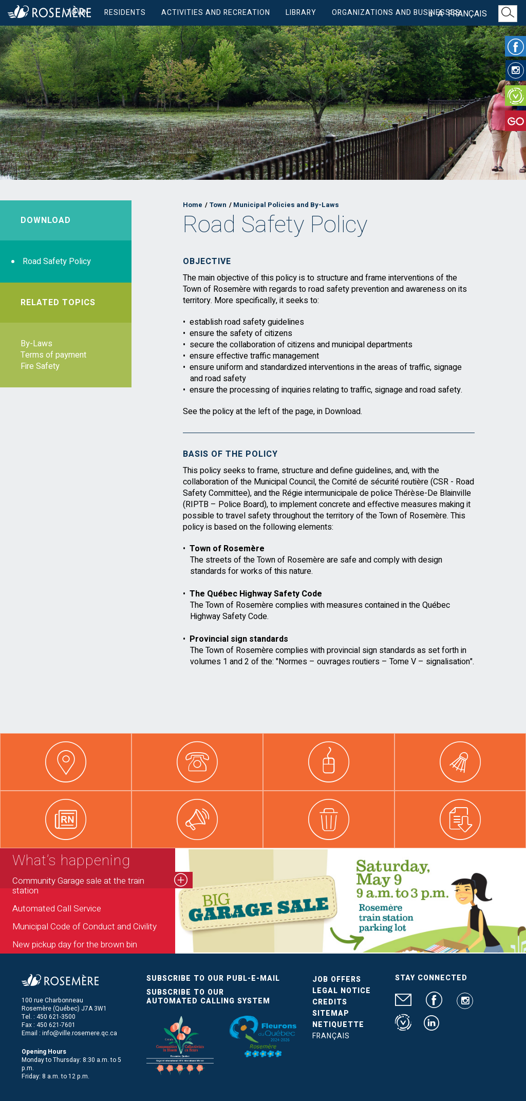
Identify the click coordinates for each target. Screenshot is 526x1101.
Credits (329, 1002)
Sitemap (330, 1013)
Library (301, 12)
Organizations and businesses (396, 12)
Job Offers (336, 979)
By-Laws (36, 344)
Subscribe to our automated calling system (208, 996)
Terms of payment (53, 355)
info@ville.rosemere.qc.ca (79, 1033)
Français (467, 14)
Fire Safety (40, 366)
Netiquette (338, 1024)
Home (192, 205)
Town (77, 12)
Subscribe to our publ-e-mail (213, 978)
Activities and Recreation (215, 12)
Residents (125, 12)
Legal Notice (341, 990)
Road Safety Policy (57, 261)
